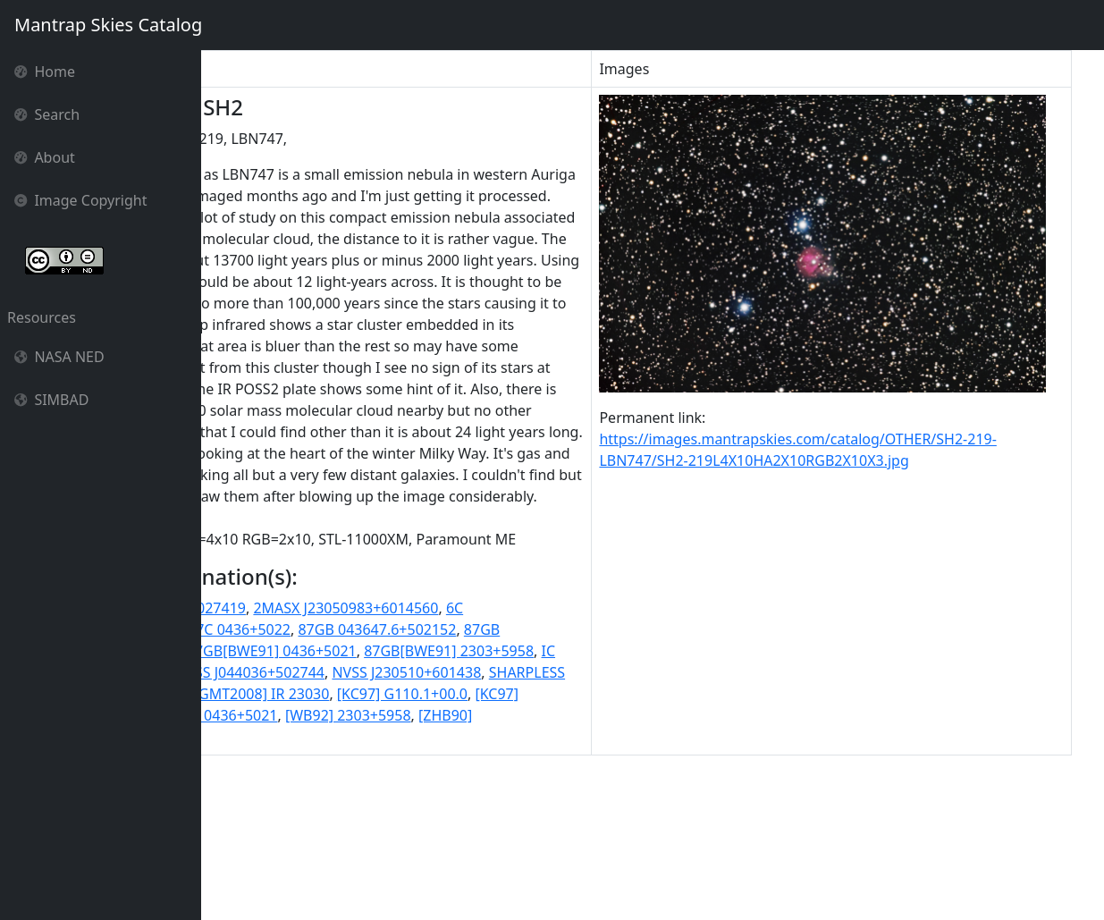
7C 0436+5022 (391, 758)
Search (47, 114)
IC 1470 (411, 801)
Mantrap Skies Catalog (107, 25)
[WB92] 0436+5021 (363, 865)
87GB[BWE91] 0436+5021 (459, 779)
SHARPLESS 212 (536, 822)
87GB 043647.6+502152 (526, 758)
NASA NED (59, 357)
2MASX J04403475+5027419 (301, 737)
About (44, 157)
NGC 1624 (477, 801)
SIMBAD (51, 399)
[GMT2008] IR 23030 (350, 844)
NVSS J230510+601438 (401, 822)
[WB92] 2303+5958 (497, 865)
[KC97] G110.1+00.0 (491, 844)
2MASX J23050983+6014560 (493, 737)
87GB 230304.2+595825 (288, 779)
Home (44, 71)
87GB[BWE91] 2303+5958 (294, 801)
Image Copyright (80, 200)
